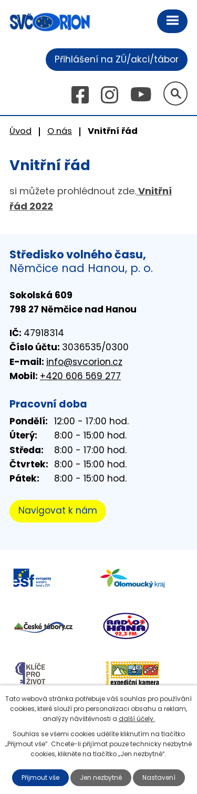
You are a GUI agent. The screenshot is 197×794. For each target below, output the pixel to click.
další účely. (137, 718)
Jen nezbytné (101, 777)
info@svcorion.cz (84, 362)
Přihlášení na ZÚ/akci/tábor (117, 59)
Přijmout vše (40, 777)
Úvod (20, 131)
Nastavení (158, 777)
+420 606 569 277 (80, 376)
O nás (59, 131)
